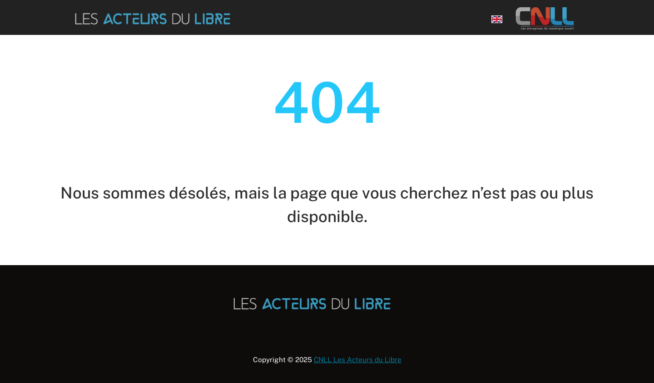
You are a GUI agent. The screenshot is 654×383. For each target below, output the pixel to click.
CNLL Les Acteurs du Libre (357, 359)
